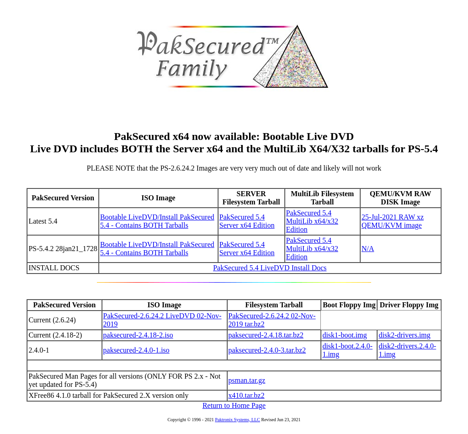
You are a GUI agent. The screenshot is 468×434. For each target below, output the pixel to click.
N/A (368, 248)
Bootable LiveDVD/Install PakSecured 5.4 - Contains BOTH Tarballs (157, 221)
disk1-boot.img (344, 335)
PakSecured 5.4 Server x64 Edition (247, 221)
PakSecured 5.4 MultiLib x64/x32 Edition (312, 221)
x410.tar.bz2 (247, 395)
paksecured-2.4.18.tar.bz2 (266, 335)
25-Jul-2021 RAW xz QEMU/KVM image (393, 221)
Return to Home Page (234, 405)
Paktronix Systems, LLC (237, 419)
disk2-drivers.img (404, 335)
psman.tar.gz (247, 380)
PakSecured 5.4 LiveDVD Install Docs (269, 268)
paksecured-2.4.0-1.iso (136, 350)
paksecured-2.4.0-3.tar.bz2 (267, 350)
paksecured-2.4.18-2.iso (138, 335)
